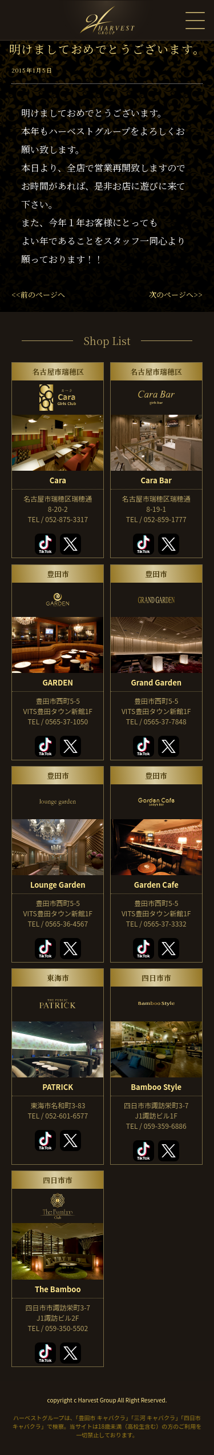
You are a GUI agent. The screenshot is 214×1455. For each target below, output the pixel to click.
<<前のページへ (38, 294)
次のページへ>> (176, 294)
